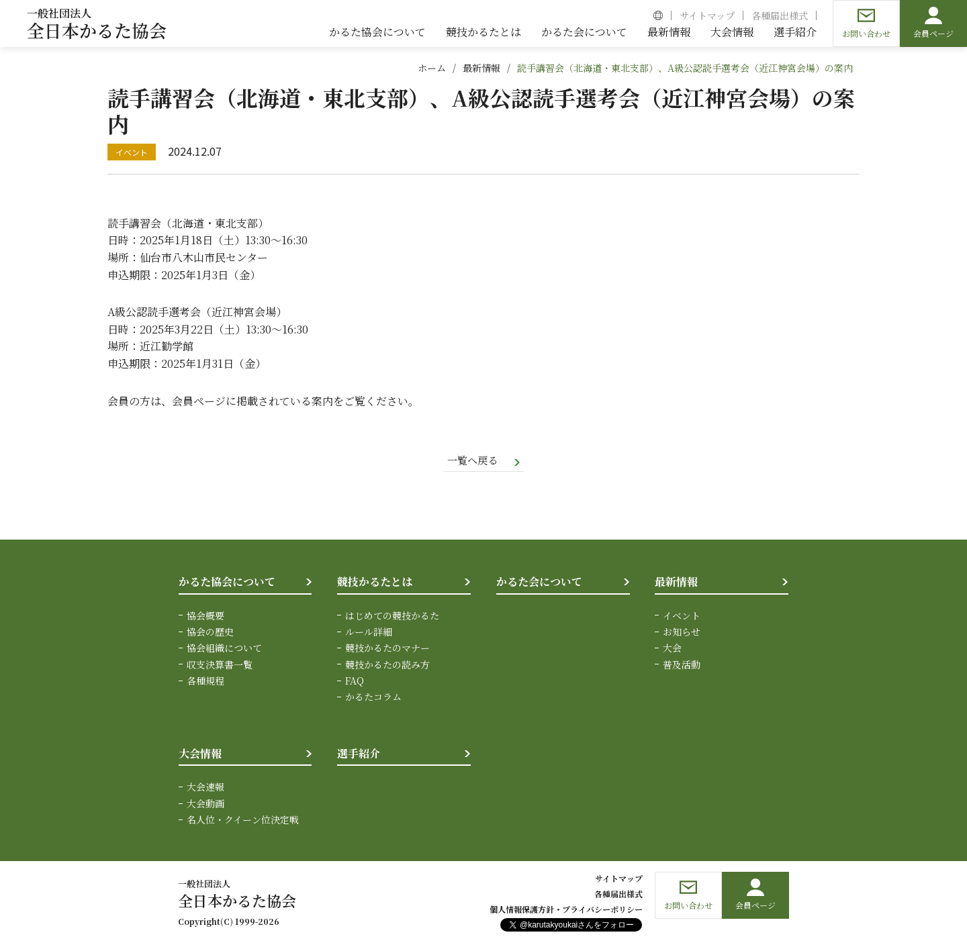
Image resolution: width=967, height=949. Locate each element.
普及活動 (681, 665)
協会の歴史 (210, 632)
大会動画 (205, 804)
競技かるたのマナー (387, 649)
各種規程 (205, 681)
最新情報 (481, 67)
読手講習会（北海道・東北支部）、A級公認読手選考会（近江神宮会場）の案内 (685, 67)
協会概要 (205, 616)
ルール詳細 (368, 632)
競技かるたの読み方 (387, 665)
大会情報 (200, 754)
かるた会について (539, 582)
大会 (672, 649)
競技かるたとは (374, 582)
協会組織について (224, 649)
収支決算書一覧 (219, 665)
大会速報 (205, 788)
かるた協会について (227, 582)
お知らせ (681, 632)
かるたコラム (373, 698)
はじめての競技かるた (392, 616)
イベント (681, 616)
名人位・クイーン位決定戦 (243, 821)
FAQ (354, 681)
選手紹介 (358, 754)
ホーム (432, 67)
